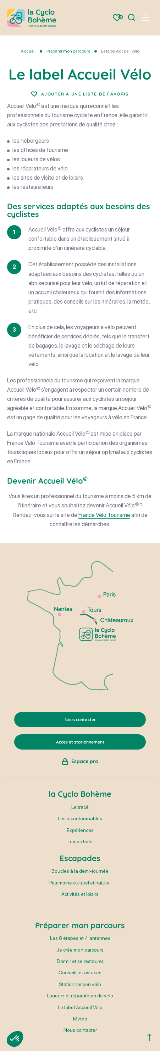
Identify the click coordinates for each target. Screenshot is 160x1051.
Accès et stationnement (80, 742)
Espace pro (84, 761)
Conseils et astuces (80, 972)
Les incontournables (80, 818)
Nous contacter (80, 1030)
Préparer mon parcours (68, 51)
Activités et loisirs (80, 894)
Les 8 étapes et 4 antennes (80, 938)
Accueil (28, 51)
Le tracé (80, 807)
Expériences (80, 830)
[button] (14, 1038)
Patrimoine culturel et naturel (80, 883)
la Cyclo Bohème (80, 794)
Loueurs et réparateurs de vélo (80, 995)
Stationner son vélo (80, 984)
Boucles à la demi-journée (80, 871)
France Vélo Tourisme (104, 515)
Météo (80, 1019)
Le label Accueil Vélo (80, 1007)
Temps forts (80, 841)
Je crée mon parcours (80, 950)
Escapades (80, 858)
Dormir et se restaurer (80, 961)
